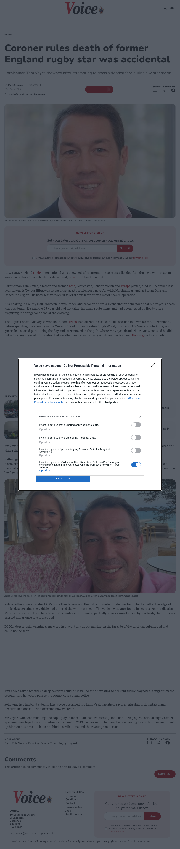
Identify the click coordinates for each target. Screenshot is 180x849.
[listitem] (90, 417)
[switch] (136, 424)
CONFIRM (63, 478)
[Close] (154, 366)
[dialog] (90, 424)
